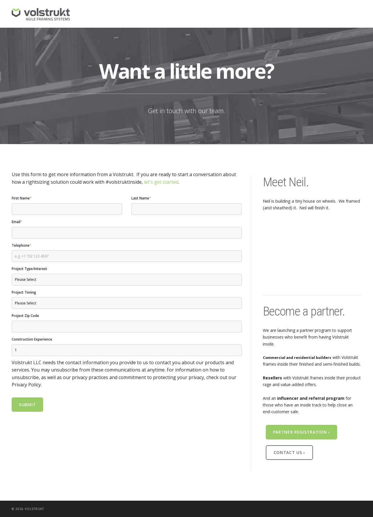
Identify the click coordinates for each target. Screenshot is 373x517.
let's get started (161, 182)
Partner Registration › (301, 432)
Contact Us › (289, 452)
